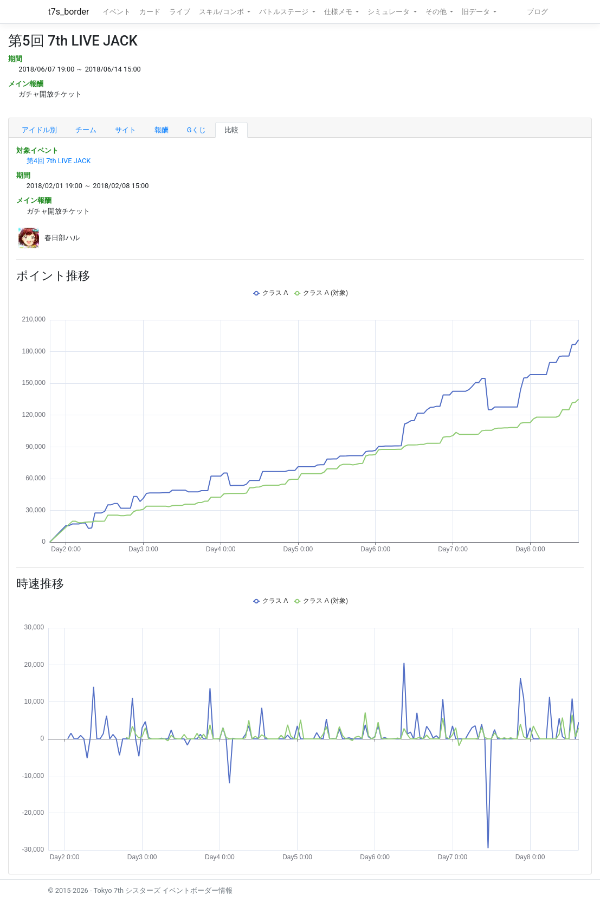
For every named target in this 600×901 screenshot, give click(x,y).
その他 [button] (436, 12)
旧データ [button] (477, 12)
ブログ (537, 12)
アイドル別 (39, 130)
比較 (231, 130)
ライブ (179, 12)
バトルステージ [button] (284, 12)
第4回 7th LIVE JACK (59, 161)
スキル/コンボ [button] (222, 12)
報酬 (161, 130)
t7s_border (68, 12)
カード (149, 12)
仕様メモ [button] (339, 12)
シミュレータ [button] (389, 12)
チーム (85, 130)
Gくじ (196, 130)
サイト (125, 130)
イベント (116, 12)
